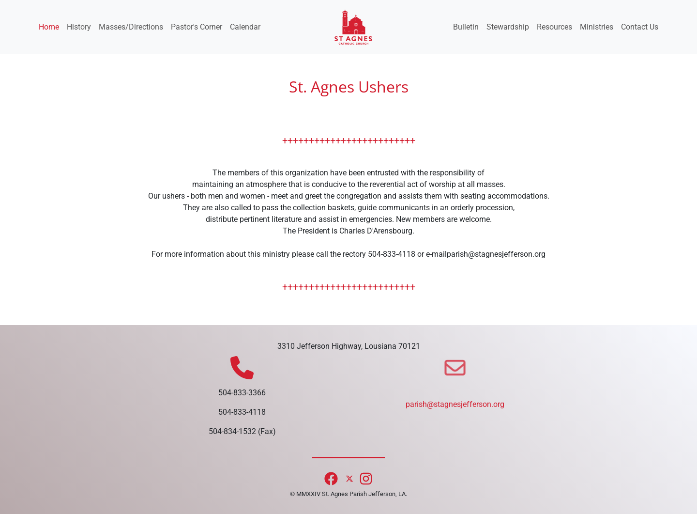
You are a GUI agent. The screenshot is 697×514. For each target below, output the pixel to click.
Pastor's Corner (196, 26)
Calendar (245, 26)
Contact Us (639, 26)
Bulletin (466, 26)
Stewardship (507, 26)
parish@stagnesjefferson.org (455, 404)
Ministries (596, 26)
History (79, 26)
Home (49, 26)
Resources (554, 26)
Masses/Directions (131, 26)
